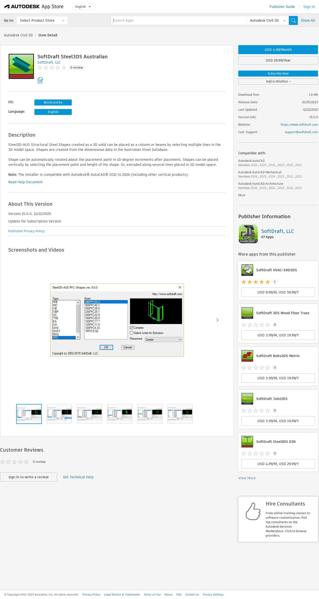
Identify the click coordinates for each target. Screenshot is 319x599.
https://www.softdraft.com (299, 124)
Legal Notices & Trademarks (122, 595)
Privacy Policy (91, 595)
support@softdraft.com (301, 132)
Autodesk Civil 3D (18, 35)
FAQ (178, 595)
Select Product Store (37, 20)
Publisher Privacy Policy (26, 231)
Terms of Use (152, 595)
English (83, 6)
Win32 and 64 (53, 102)
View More (247, 478)
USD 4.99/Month (278, 49)
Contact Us (192, 595)
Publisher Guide (282, 6)
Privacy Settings (213, 595)
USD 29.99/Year (278, 60)
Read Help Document (25, 182)
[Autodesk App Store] (34, 6)
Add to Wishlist (278, 81)
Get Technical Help (78, 477)
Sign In (309, 6)
